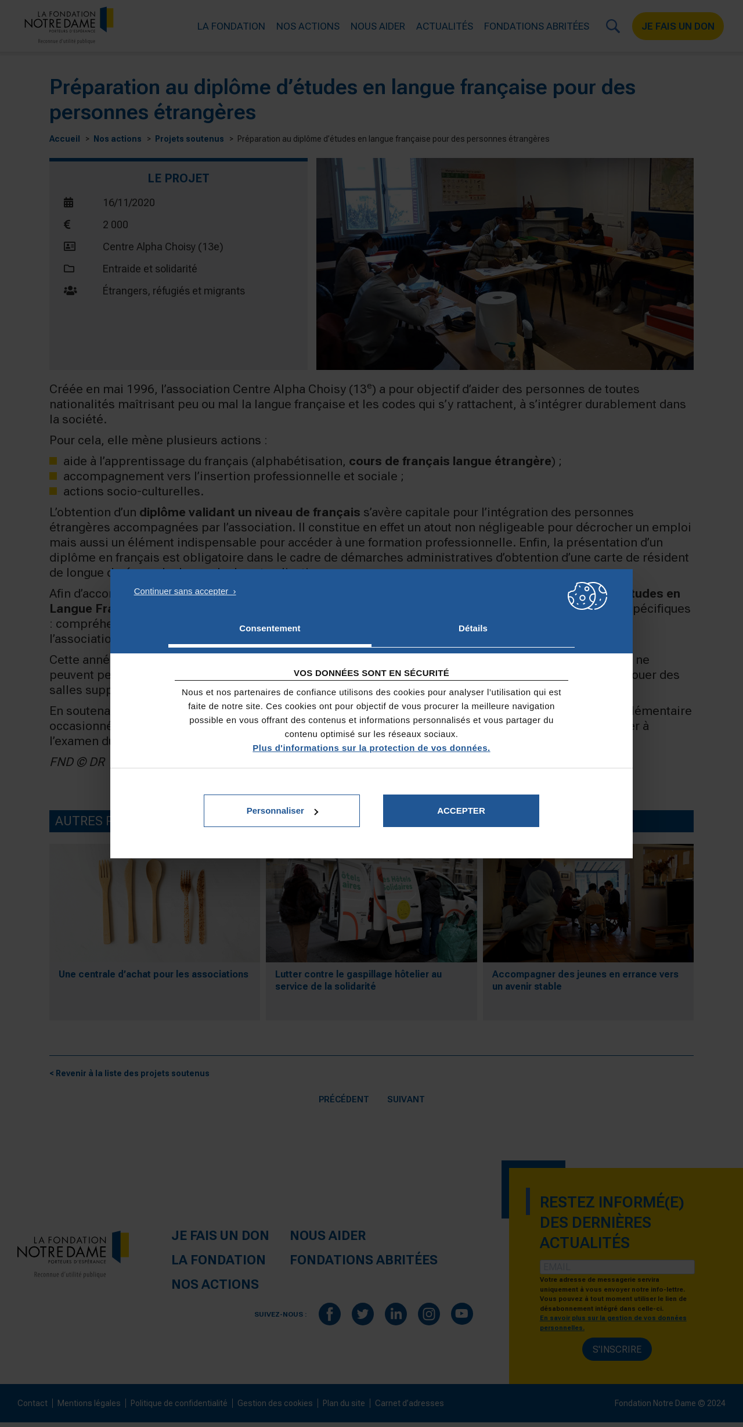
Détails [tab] (473, 628)
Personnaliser (282, 810)
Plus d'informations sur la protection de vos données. (371, 748)
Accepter (461, 810)
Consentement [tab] (269, 628)
